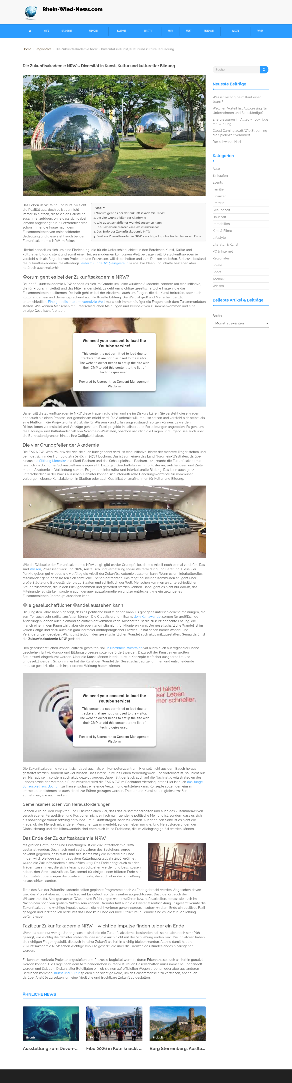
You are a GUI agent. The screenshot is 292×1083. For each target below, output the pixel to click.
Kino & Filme (222, 231)
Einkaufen (220, 175)
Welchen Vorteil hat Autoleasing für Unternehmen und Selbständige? (240, 111)
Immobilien (221, 224)
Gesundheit (67, 31)
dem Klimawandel (147, 616)
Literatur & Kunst (225, 244)
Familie (218, 189)
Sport (188, 31)
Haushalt (121, 31)
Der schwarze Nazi (227, 142)
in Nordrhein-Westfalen (125, 648)
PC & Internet (223, 251)
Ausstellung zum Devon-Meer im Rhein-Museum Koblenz (51, 1048)
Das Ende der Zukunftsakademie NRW (123, 231)
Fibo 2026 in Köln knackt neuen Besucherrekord (114, 1048)
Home (27, 49)
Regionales (209, 31)
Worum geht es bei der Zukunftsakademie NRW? (130, 213)
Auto (46, 31)
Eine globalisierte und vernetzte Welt (76, 302)
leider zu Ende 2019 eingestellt (104, 263)
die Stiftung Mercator (50, 461)
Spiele (170, 31)
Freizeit (218, 203)
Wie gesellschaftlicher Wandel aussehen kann (129, 222)
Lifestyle (148, 31)
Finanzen (93, 31)
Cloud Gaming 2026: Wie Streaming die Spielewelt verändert (240, 133)
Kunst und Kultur (67, 973)
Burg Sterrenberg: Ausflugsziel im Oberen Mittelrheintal (178, 1048)
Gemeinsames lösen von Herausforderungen (131, 227)
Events (260, 31)
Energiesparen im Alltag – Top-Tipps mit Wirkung (240, 122)
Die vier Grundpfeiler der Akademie (121, 217)
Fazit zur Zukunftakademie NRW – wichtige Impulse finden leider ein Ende (148, 236)
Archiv (217, 315)
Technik (218, 279)
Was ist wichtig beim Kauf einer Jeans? (237, 99)
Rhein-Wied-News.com (72, 9)
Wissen (235, 31)
